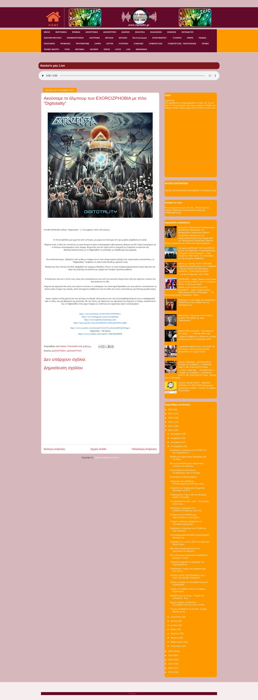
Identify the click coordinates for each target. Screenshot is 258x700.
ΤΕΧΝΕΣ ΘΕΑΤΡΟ (51, 49)
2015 (170, 672)
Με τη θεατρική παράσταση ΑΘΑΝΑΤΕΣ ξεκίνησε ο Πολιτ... (188, 556)
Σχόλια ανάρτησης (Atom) (106, 457)
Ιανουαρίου (176, 646)
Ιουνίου (174, 625)
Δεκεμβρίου (176, 434)
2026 (170, 409)
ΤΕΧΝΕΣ (205, 44)
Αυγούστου (176, 617)
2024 (170, 417)
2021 (170, 430)
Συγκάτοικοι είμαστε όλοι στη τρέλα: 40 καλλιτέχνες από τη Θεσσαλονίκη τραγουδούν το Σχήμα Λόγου (196, 349)
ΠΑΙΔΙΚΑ (202, 38)
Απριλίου (175, 633)
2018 (170, 659)
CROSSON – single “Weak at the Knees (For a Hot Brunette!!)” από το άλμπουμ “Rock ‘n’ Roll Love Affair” (197, 282)
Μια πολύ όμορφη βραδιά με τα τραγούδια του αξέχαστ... (184, 549)
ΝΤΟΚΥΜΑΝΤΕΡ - (159, 38)
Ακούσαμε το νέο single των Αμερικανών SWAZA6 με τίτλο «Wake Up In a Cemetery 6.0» (197, 302)
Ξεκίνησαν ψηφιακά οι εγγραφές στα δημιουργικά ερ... (187, 563)
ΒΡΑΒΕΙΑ (76, 32)
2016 (170, 668)
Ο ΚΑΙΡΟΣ (177, 38)
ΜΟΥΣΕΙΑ (109, 38)
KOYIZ (118, 49)
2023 (170, 422)
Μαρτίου (175, 638)
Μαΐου (174, 629)
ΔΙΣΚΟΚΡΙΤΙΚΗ (109, 32)
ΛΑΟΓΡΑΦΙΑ (94, 38)
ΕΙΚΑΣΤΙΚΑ (140, 32)
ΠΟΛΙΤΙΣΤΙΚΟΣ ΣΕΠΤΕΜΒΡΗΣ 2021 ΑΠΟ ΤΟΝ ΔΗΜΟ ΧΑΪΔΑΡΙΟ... (187, 576)
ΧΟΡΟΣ (107, 49)
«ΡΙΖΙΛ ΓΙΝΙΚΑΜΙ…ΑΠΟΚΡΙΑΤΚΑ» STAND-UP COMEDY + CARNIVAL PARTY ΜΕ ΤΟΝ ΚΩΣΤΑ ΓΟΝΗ (195, 364)
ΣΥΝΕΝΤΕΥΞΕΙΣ (155, 44)
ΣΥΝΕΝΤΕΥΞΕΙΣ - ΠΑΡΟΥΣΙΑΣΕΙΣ (182, 44)
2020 (170, 651)
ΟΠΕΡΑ (190, 38)
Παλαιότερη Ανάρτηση (144, 449)
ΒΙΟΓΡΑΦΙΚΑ (61, 32)
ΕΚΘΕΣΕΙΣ (171, 32)
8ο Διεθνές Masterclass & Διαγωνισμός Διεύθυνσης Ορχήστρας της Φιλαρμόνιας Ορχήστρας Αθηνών (196, 230)
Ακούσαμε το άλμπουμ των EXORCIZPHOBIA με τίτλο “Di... (186, 509)
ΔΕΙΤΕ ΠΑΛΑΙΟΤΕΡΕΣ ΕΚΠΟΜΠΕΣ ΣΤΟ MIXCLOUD (190, 190)
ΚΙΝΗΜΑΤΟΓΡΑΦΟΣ (75, 38)
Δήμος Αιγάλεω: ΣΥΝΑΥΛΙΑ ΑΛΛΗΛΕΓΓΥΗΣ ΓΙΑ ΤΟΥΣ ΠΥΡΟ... (188, 603)
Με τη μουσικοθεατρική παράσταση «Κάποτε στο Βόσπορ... (186, 464)
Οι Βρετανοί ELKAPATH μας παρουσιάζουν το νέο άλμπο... (185, 516)
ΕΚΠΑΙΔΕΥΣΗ (187, 32)
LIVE (128, 49)
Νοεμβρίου (176, 438)
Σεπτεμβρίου (177, 446)
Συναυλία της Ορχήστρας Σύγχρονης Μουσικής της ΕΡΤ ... (187, 489)
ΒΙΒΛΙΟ (47, 32)
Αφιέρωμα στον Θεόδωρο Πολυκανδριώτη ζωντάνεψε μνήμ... (187, 482)
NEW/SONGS (141, 49)
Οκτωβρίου (176, 442)
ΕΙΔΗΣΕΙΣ (125, 32)
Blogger (132, 693)
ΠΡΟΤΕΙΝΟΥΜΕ (82, 44)
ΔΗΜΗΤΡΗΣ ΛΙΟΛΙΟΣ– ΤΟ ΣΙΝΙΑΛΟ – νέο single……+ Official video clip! (196, 332)
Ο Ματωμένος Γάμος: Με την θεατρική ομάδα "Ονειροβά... (188, 496)
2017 (170, 663)
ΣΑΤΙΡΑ (98, 44)
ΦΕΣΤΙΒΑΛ (79, 49)
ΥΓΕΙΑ (67, 49)
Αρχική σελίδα (98, 449)
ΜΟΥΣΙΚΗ (123, 38)
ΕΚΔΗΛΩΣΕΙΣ (156, 32)
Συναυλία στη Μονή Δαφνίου (183, 477)
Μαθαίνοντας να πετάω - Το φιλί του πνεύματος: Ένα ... (187, 597)
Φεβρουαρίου (177, 642)
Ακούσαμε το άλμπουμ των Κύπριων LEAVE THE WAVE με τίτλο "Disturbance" (195, 318)
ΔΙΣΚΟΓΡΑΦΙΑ (92, 32)
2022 (170, 426)
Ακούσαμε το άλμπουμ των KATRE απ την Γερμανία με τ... (188, 451)
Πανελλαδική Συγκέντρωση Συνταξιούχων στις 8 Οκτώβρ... (186, 471)
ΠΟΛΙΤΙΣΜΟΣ (49, 44)
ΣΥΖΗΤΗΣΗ (123, 44)
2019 (170, 655)
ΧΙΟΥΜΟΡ (94, 49)
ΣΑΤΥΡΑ (109, 44)
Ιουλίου (174, 621)
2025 (170, 413)
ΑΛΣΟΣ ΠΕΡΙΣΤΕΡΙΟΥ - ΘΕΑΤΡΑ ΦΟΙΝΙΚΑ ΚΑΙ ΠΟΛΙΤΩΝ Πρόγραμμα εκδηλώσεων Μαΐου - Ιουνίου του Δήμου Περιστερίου (197, 387)
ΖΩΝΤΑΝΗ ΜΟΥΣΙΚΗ (53, 38)
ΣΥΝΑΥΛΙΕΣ (138, 44)
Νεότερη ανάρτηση (54, 449)
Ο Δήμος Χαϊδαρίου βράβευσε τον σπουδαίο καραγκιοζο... (186, 522)
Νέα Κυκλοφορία (140, 38)
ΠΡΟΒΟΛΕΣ (65, 44)
